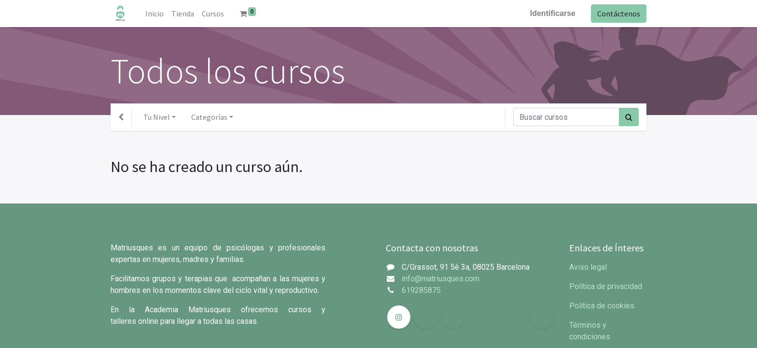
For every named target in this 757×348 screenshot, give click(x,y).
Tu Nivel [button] (156, 117)
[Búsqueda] (629, 117)
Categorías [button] (209, 117)
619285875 (421, 290)
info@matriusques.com (440, 278)
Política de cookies (601, 305)
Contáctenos (618, 13)
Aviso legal (588, 267)
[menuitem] (154, 13)
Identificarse (552, 13)
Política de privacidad (605, 286)
